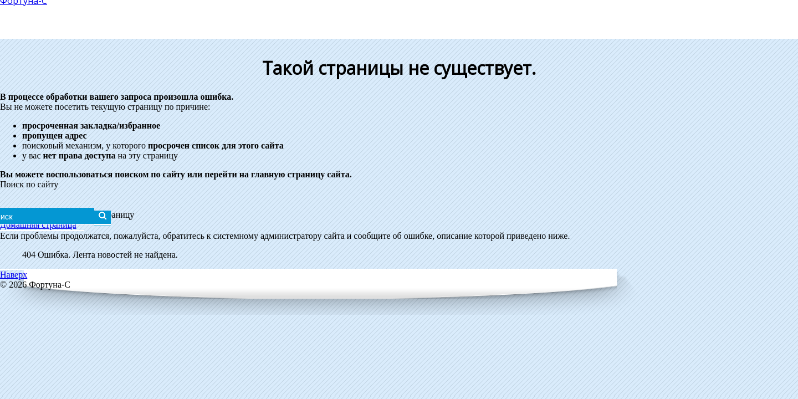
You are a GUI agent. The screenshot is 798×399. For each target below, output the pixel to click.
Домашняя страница (38, 224)
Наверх (13, 274)
